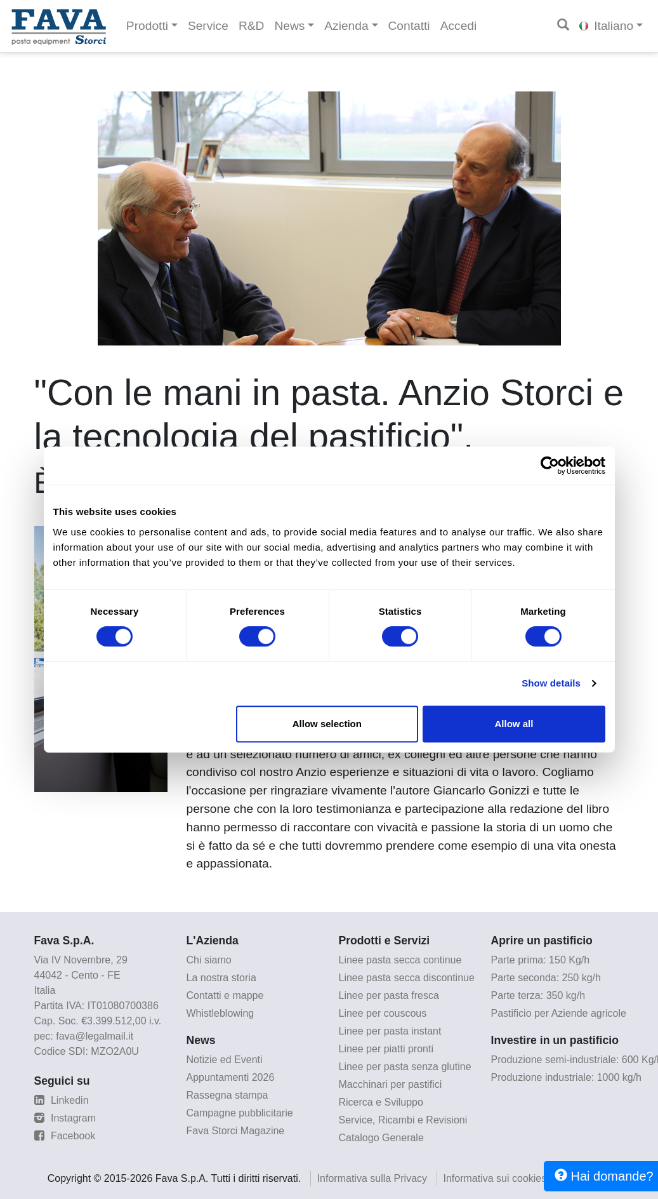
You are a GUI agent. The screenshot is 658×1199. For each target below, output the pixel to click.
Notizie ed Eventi (225, 1059)
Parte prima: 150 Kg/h (540, 960)
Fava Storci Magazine (236, 1130)
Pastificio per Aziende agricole (558, 1013)
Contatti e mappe (225, 995)
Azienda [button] (346, 25)
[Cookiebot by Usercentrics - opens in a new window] (549, 465)
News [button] (289, 25)
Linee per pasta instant (390, 1031)
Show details (551, 683)
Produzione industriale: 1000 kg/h (566, 1077)
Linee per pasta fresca (389, 995)
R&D (252, 25)
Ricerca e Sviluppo (381, 1102)
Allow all (514, 723)
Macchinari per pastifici (390, 1084)
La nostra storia (221, 977)
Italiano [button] (606, 25)
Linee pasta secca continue (400, 960)
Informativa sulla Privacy (372, 1178)
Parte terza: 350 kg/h (538, 995)
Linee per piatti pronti (386, 1048)
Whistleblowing (220, 1013)
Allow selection (327, 723)
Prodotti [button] (147, 25)
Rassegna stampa (227, 1095)
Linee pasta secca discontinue (407, 977)
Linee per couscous (383, 1013)
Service (208, 25)
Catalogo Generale (381, 1137)
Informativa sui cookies (495, 1178)
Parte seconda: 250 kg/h (546, 977)
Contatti (409, 25)
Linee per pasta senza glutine (405, 1066)
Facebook (65, 1135)
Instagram (65, 1118)
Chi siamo (209, 960)
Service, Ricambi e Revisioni (403, 1120)
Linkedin (61, 1100)
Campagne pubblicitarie (240, 1113)
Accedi (458, 25)
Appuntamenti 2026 (231, 1077)
